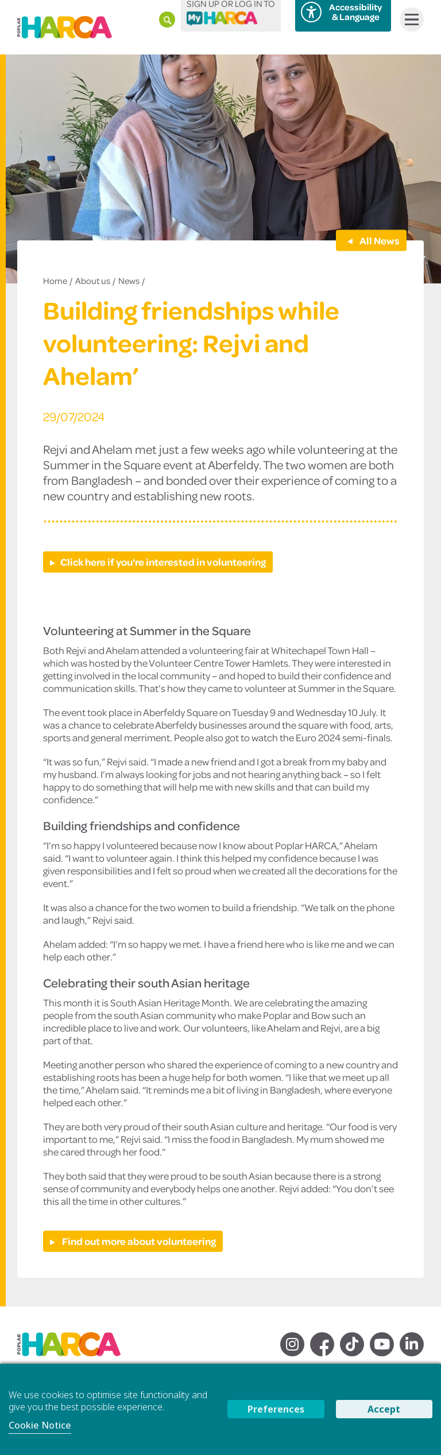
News (129, 280)
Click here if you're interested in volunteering (163, 561)
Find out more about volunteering (138, 1241)
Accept (384, 1409)
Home (55, 280)
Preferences (275, 1409)
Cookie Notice (40, 1425)
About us (92, 280)
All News (379, 240)
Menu (409, 19)
